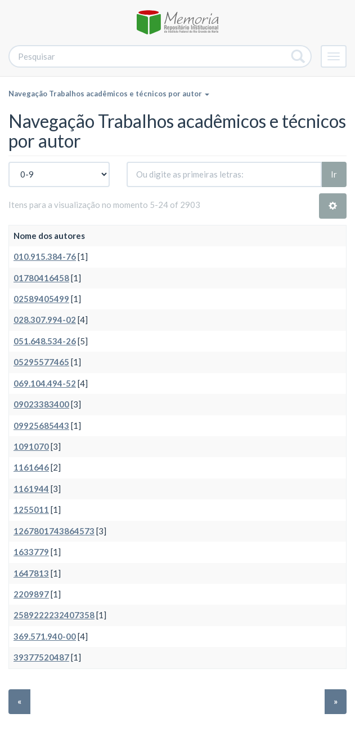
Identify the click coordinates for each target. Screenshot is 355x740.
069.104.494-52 (45, 383)
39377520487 (41, 657)
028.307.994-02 (45, 319)
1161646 (31, 467)
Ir (334, 174)
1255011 (31, 509)
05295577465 (41, 362)
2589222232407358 (54, 615)
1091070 (31, 446)
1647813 (31, 573)
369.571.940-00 (45, 636)
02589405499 (41, 299)
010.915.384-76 (45, 256)
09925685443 (41, 425)
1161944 (31, 489)
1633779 (31, 552)
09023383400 (41, 404)
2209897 (31, 594)
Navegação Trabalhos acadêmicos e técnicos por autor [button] (108, 93)
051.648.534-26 (45, 341)
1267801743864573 (54, 531)
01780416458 (41, 278)
